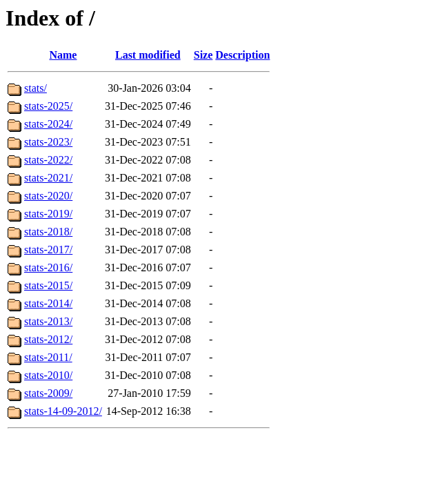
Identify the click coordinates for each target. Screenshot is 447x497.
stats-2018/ (48, 231)
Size (203, 55)
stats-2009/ (48, 393)
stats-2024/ (48, 124)
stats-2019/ (48, 214)
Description (242, 55)
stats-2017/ (48, 249)
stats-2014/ (48, 303)
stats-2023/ (48, 142)
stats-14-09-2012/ (63, 411)
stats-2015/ (48, 285)
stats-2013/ (48, 321)
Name (63, 55)
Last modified (148, 55)
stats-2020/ (48, 196)
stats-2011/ (48, 357)
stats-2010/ (48, 375)
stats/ (35, 88)
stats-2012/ (48, 339)
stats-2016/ (48, 267)
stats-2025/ (48, 106)
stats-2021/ (48, 178)
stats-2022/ (48, 160)
